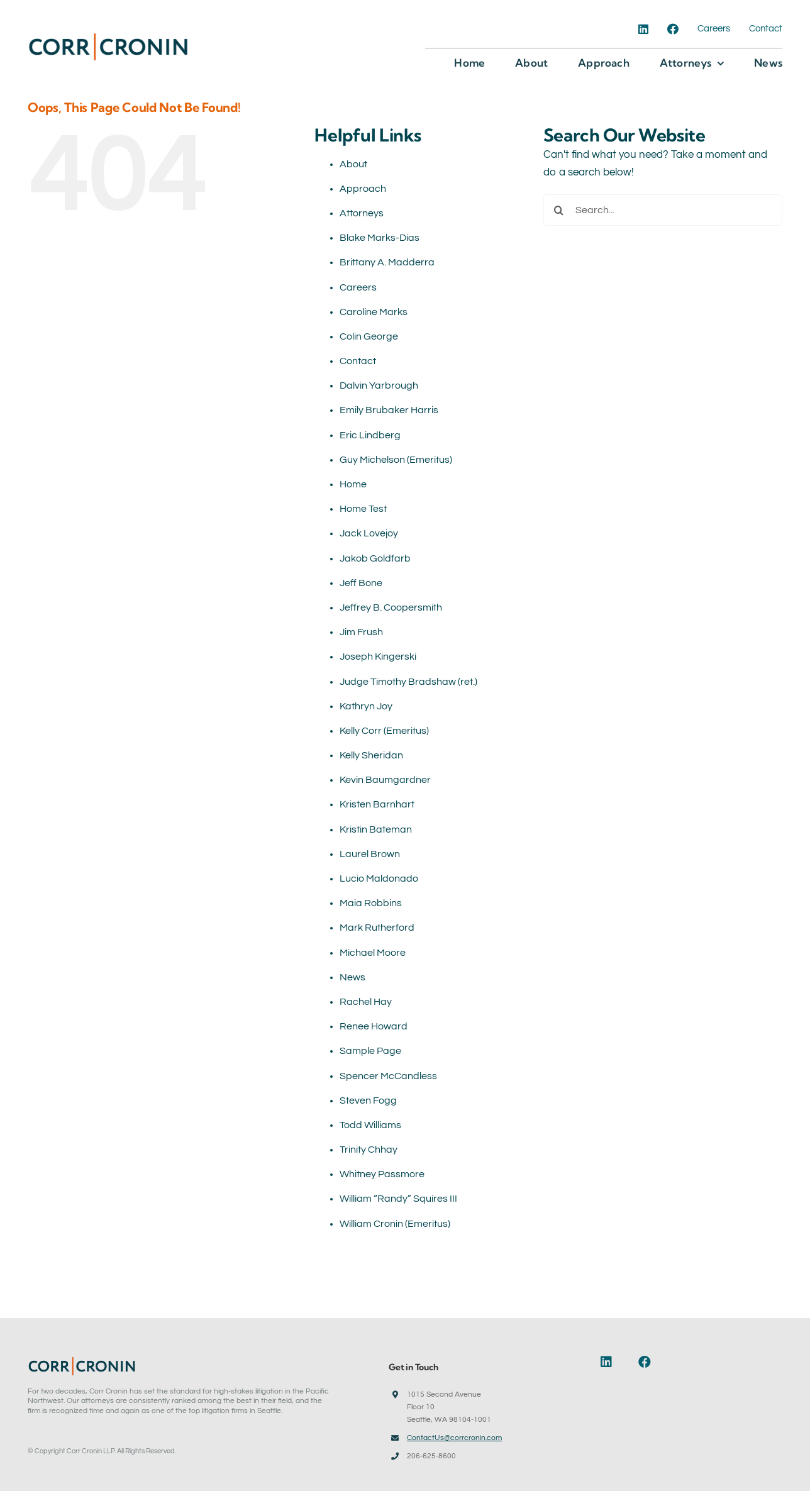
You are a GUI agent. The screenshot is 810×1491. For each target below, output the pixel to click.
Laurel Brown (370, 854)
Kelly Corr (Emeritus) (384, 731)
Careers (358, 287)
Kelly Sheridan (371, 755)
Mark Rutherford (377, 928)
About (353, 164)
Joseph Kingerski (378, 656)
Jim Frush (361, 632)
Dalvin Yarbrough (379, 385)
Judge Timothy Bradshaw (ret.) (408, 682)
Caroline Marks (374, 312)
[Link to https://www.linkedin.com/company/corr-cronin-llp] (613, 1362)
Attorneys (362, 213)
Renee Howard (374, 1026)
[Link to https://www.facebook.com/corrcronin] (647, 1362)
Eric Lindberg (370, 435)
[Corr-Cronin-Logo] (108, 36)
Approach (363, 189)
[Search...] (662, 210)
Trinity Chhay (368, 1150)
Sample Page (370, 1051)
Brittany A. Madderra (387, 262)
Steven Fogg (368, 1100)
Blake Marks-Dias (379, 238)
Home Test (363, 509)
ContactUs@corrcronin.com (454, 1438)
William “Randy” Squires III (398, 1199)
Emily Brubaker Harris (389, 410)
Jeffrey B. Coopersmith (391, 607)
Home (353, 484)
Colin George (369, 336)
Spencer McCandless (388, 1076)
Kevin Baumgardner (385, 780)
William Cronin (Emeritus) (395, 1224)
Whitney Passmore (382, 1174)
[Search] (559, 210)
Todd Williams (370, 1125)
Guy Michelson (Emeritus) (396, 460)
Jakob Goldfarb (375, 558)
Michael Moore (373, 953)
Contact (358, 361)
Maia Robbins (371, 903)
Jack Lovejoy (369, 533)
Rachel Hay (366, 1002)
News (352, 977)
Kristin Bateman (376, 829)
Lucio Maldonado (379, 878)
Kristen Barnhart (377, 804)
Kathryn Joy (366, 706)
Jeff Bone (361, 583)
